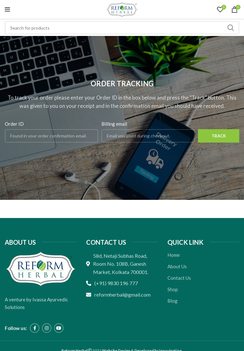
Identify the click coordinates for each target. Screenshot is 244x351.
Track (219, 135)
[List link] (122, 283)
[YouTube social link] (59, 328)
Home (173, 255)
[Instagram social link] (46, 328)
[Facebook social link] (34, 328)
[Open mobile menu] (7, 9)
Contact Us (179, 278)
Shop (172, 289)
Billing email (114, 124)
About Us (177, 266)
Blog (172, 301)
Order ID (14, 124)
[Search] (122, 27)
